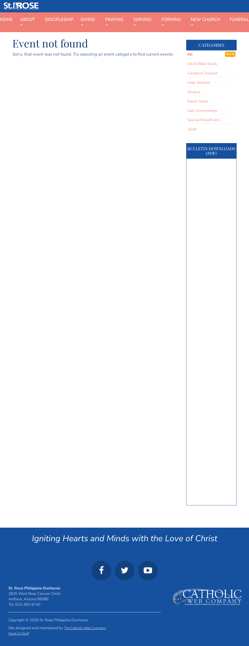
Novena (193, 91)
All (190, 54)
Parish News (197, 101)
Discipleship (59, 19)
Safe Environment (202, 110)
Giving (88, 21)
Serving (142, 21)
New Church (205, 21)
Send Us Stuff (18, 633)
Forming (171, 21)
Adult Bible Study (202, 63)
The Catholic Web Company (85, 628)
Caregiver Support (202, 73)
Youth (192, 129)
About (27, 21)
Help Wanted (198, 82)
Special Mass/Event (203, 119)
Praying (114, 21)
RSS (230, 54)
